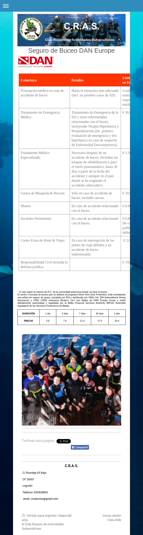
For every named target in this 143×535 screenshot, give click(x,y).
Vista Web (114, 520)
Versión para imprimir (39, 515)
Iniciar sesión (112, 515)
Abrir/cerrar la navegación (71, 6)
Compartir (80, 447)
